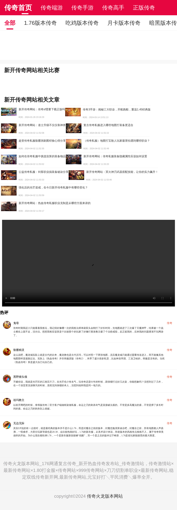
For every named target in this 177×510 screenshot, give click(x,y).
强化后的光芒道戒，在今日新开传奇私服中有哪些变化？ (53, 187)
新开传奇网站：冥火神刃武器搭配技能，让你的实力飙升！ (122, 171)
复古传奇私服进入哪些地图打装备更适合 (108, 125)
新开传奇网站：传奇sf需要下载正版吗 (42, 109)
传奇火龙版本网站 (105, 496)
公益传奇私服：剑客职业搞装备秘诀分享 (43, 171)
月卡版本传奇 (124, 23)
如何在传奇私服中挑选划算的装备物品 (42, 156)
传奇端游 (52, 8)
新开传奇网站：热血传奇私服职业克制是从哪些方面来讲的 (55, 203)
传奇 (169, 323)
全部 (9, 23)
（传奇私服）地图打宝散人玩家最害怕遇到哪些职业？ (116, 140)
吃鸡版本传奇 (82, 23)
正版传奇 (144, 8)
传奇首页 (18, 7)
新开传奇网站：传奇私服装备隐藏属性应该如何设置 (115, 156)
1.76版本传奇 (40, 23)
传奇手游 (82, 8)
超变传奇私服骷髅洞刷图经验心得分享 (42, 140)
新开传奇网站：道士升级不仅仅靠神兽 (42, 125)
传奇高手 (113, 8)
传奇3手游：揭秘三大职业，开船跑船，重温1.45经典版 (117, 109)
